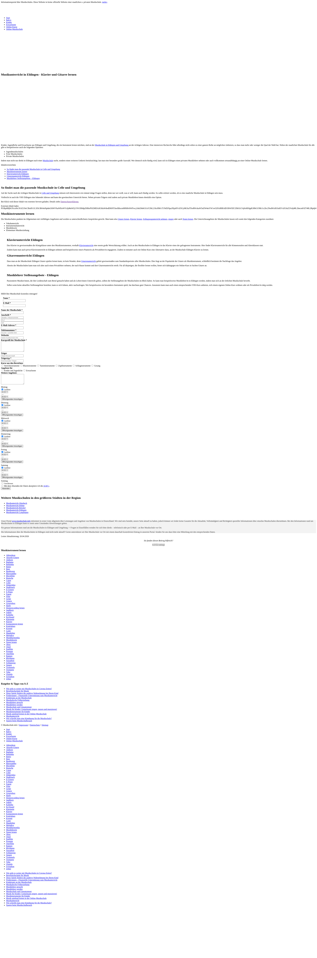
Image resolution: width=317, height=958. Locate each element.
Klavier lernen (136, 219)
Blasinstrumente (29, 368)
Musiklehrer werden (14, 708)
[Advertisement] (65, 50)
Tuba (8, 676)
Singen (9, 669)
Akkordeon (10, 559)
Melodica (10, 639)
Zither (8, 683)
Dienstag (4, 406)
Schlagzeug (11, 667)
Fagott (8, 598)
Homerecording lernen (15, 612)
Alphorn (9, 564)
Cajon (8, 584)
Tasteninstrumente (46, 368)
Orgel (8, 651)
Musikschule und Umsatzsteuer (19, 711)
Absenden (6, 492)
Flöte (8, 600)
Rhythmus (10, 662)
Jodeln (8, 616)
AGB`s (46, 490)
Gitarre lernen (123, 219)
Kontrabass (10, 630)
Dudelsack (10, 591)
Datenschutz (35, 729)
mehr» (104, 2)
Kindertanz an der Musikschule (19, 702)
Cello (8, 586)
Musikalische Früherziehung (17, 704)
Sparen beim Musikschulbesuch (19, 724)
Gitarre (9, 605)
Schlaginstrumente (82, 368)
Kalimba (9, 619)
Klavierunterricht (86, 245)
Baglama (9, 566)
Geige (8, 602)
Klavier (9, 625)
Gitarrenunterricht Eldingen (18, 176)
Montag (4, 391)
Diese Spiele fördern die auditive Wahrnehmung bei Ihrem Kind (32, 697)
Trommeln (10, 671)
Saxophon (10, 664)
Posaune (9, 655)
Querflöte (10, 657)
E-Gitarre (10, 593)
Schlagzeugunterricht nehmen (155, 219)
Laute (8, 635)
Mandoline (10, 637)
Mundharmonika (13, 641)
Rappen (9, 660)
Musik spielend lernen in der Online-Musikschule (26, 718)
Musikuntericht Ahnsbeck (16, 507)
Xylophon (10, 680)
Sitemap (45, 729)
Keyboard (10, 621)
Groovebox (10, 607)
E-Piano (9, 596)
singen (171, 219)
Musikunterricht (12, 720)
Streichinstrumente (11, 368)
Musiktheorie (11, 644)
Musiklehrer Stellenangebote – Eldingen (23, 178)
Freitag (4, 453)
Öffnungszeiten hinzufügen (12, 403)
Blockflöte (10, 580)
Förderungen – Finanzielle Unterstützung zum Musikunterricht (31, 699)
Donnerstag (5, 438)
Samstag (4, 469)
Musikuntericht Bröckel (15, 512)
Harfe (8, 609)
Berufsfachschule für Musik (17, 695)
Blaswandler (11, 577)
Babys (8, 20)
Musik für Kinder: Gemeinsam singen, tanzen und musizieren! (31, 713)
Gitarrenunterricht (88, 261)
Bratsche (9, 582)
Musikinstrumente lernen (17, 171)
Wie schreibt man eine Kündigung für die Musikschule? (29, 722)
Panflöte (9, 653)
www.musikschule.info (21, 525)
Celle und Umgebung (50, 193)
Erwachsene (11, 25)
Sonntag (4, 485)
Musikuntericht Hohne (15, 509)
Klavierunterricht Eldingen (18, 174)
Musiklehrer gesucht (14, 706)
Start (8, 18)
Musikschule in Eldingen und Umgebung (112, 145)
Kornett (9, 632)
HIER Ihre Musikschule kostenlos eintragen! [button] (19, 294)
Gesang (96, 368)
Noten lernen (188, 219)
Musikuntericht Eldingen (16, 514)
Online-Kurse (11, 27)
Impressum (23, 729)
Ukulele (9, 678)
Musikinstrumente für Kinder (18, 715)
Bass (8, 573)
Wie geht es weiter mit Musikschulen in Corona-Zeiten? (29, 692)
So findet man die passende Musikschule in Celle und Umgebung (33, 169)
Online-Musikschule (14, 29)
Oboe (8, 648)
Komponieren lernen (14, 628)
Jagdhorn (10, 614)
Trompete (10, 673)
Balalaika (10, 568)
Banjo (8, 570)
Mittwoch (5, 422)
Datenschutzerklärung (69, 202)
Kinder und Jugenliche (12, 372)
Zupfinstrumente (64, 368)
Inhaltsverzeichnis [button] (8, 165)
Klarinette (10, 623)
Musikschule (48, 160)
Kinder (9, 22)
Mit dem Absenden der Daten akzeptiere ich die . (26, 490)
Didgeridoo (10, 589)
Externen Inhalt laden (10, 206)
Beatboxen (10, 575)
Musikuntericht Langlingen (17, 516)
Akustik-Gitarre (12, 561)
